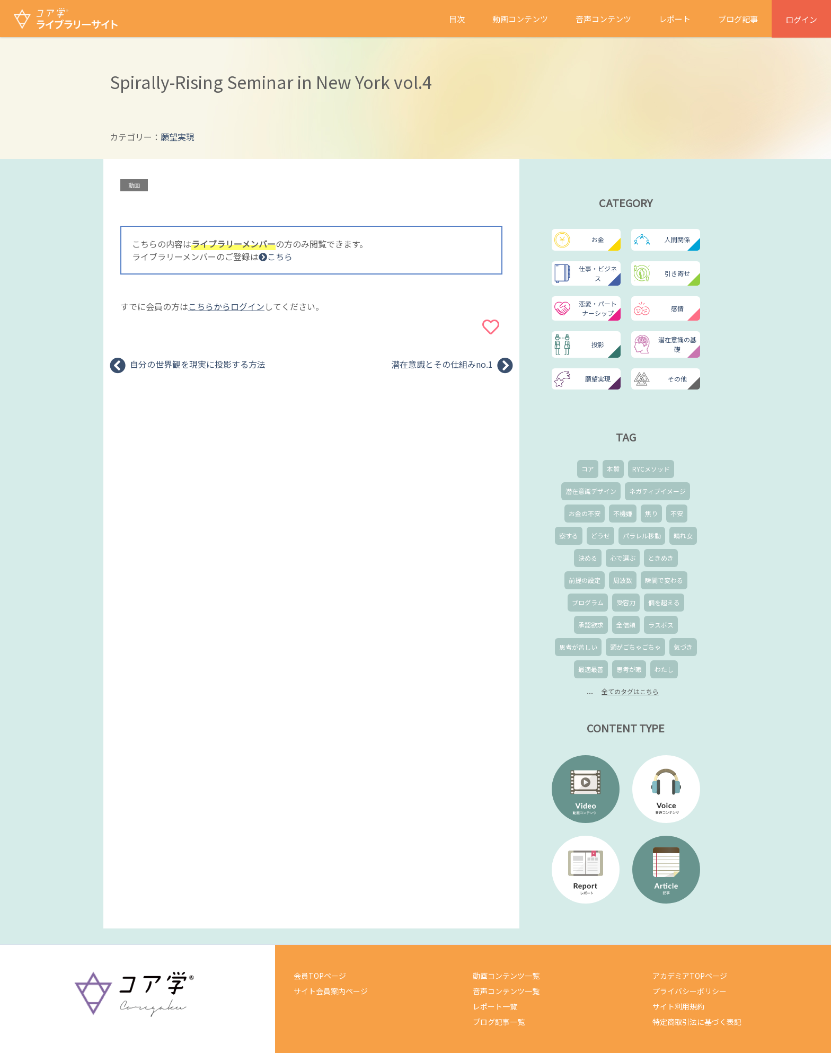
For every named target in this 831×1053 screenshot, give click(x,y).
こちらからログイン (226, 306)
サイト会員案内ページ (331, 991)
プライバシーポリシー (689, 991)
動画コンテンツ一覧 (506, 975)
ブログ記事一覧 (499, 1021)
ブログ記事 (738, 18)
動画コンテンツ (520, 18)
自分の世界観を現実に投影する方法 (198, 364)
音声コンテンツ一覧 (506, 991)
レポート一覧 (495, 1006)
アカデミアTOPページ (689, 975)
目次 (457, 18)
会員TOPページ (320, 975)
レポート (675, 18)
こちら (276, 256)
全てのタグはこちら (630, 691)
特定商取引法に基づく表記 (696, 1021)
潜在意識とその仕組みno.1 (442, 364)
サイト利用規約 (678, 1006)
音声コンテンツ (603, 18)
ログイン (801, 19)
